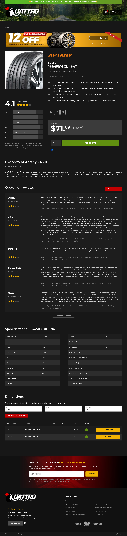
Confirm (92, 474)
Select (108, 437)
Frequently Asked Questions (75, 515)
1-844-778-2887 (18, 512)
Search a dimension (16, 415)
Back (8, 27)
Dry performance (21, 127)
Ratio (47, 407)
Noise (17, 122)
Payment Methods (71, 504)
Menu (116, 12)
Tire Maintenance (101, 511)
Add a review (113, 189)
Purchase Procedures (72, 501)
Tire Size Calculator (101, 501)
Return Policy (70, 508)
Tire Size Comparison (102, 504)
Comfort (18, 117)
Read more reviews (63, 315)
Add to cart (90, 143)
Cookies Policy (70, 511)
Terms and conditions (103, 534)
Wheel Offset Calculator (103, 508)
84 (57, 76)
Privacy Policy (116, 534)
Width (8, 407)
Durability (18, 112)
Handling (18, 137)
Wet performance (21, 132)
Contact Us (15, 523)
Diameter (88, 407)
